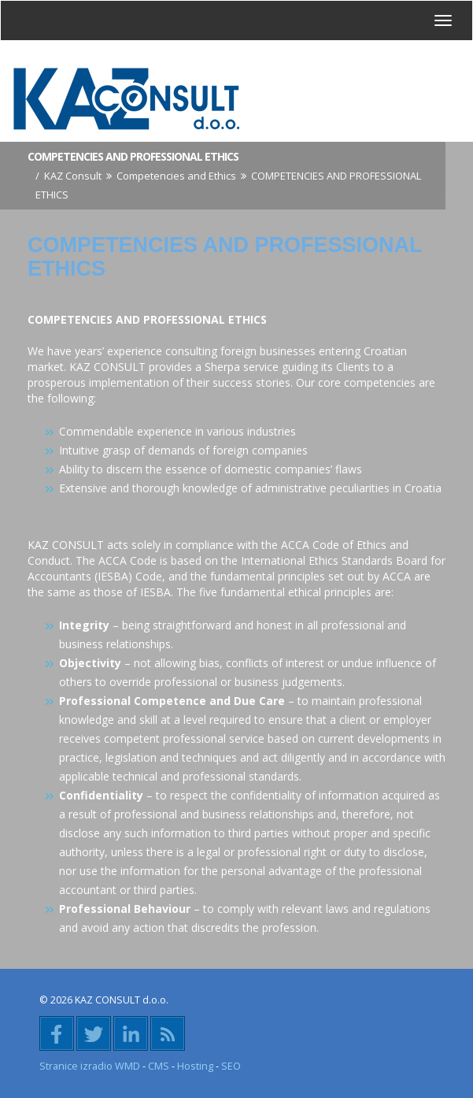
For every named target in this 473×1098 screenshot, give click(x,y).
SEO (231, 1066)
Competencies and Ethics (176, 176)
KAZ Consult (73, 176)
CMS (158, 1066)
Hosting (195, 1066)
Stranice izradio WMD (89, 1066)
